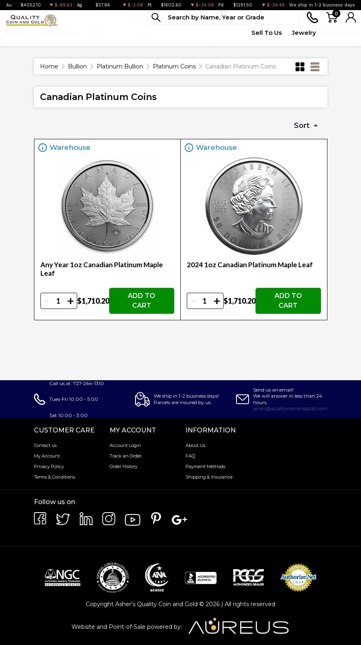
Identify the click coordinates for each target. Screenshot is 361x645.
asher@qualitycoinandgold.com (290, 408)
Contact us (45, 445)
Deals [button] (146, 32)
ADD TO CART (141, 300)
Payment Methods (205, 466)
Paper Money (98, 36)
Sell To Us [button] (266, 32)
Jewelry (304, 32)
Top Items (174, 36)
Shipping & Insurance (209, 477)
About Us (195, 445)
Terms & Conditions (54, 477)
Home (49, 66)
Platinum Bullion (120, 66)
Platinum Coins (174, 66)
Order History (123, 466)
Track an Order (125, 456)
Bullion (77, 66)
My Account (47, 456)
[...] (223, 17)
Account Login (125, 445)
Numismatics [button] (56, 32)
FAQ (190, 456)
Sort (303, 125)
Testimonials (336, 32)
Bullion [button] (15, 32)
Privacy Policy (49, 466)
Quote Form (215, 36)
